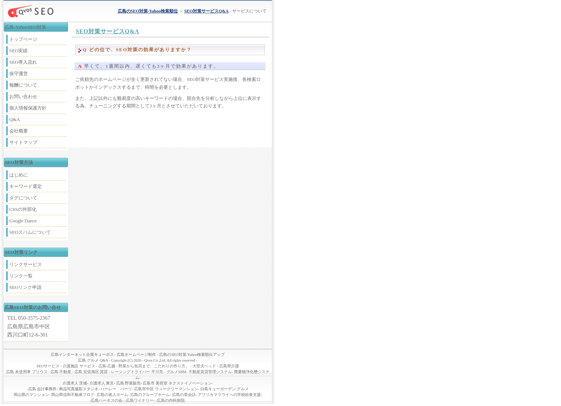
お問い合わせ (23, 96)
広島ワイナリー (139, 400)
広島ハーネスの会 (106, 400)
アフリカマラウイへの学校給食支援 (229, 395)
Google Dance (23, 220)
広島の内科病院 (171, 400)
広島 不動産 (60, 372)
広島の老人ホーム (112, 395)
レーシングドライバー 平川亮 (137, 372)
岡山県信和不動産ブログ (72, 395)
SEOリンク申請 (25, 287)
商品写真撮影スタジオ (78, 389)
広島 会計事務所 (42, 389)
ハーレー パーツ (116, 389)
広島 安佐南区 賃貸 (91, 372)
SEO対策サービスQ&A (107, 31)
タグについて (23, 197)
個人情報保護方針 (28, 108)
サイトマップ (23, 142)
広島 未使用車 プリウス (26, 372)
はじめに (18, 175)
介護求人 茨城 (75, 383)
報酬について (23, 85)
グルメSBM (176, 372)
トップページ (23, 39)
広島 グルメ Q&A (93, 360)
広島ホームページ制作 (136, 355)
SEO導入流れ (23, 62)
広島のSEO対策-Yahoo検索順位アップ (192, 355)
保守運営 (18, 73)
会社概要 (18, 131)
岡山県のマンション (31, 395)
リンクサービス (25, 264)
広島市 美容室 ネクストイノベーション (177, 383)
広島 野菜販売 (128, 383)
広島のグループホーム (150, 395)
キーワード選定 (25, 186)
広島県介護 (229, 366)
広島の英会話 (184, 395)
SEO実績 (18, 50)
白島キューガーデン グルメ (224, 389)
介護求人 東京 (101, 383)
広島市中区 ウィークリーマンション (166, 389)
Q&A (14, 119)
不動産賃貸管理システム (210, 372)
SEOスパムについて (30, 232)
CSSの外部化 (22, 209)
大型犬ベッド (204, 366)
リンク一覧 (21, 276)
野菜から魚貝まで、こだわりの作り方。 (153, 366)
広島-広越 (107, 366)
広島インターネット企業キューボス (82, 355)
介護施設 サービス (79, 366)
